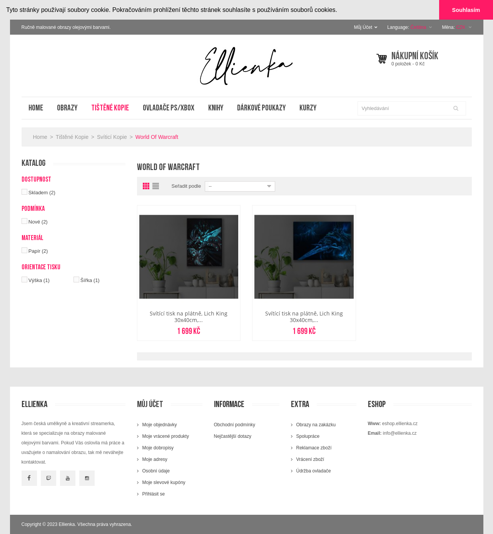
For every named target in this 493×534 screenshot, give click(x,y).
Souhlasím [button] (466, 10)
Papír (38, 251)
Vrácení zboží (310, 459)
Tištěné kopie (72, 137)
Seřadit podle (186, 186)
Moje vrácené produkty (165, 436)
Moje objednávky (159, 424)
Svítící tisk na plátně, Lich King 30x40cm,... (188, 317)
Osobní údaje (156, 471)
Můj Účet (366, 27)
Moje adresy (154, 459)
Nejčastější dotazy (232, 436)
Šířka (90, 280)
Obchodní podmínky (234, 424)
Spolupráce (308, 436)
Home (40, 137)
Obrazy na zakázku (316, 424)
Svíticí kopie (112, 137)
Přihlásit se (153, 494)
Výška (39, 280)
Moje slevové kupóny (164, 482)
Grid (146, 186)
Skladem (41, 192)
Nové (38, 221)
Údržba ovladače (313, 471)
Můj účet (150, 404)
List (156, 186)
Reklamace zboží (314, 448)
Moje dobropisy (158, 448)
